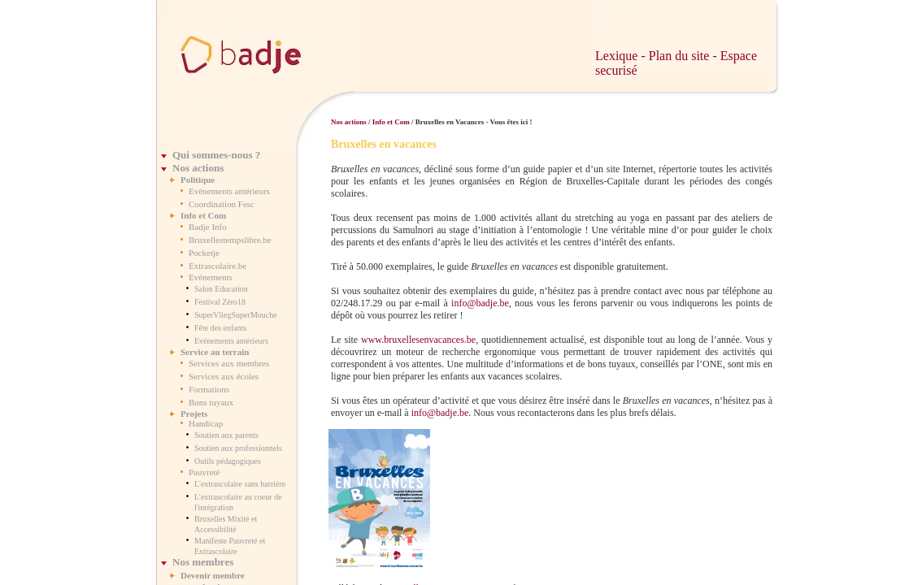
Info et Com (203, 215)
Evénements (211, 277)
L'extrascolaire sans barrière (239, 483)
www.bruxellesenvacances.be (418, 339)
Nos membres (202, 562)
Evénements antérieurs (229, 191)
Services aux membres (229, 363)
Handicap (206, 423)
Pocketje (204, 253)
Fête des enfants (220, 327)
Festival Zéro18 (220, 301)
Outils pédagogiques (227, 461)
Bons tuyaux (211, 402)
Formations (209, 389)
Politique (197, 179)
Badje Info (208, 227)
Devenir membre (212, 575)
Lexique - (622, 56)
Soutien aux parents (226, 435)
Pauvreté (204, 472)
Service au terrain (214, 352)
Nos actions (198, 168)
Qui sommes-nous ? (216, 155)
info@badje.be (480, 303)
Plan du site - (684, 56)
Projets (193, 413)
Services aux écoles (224, 376)
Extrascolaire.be (217, 266)
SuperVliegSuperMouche (235, 314)
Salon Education (221, 288)
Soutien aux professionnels (238, 448)
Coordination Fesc (221, 204)
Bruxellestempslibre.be (230, 240)
